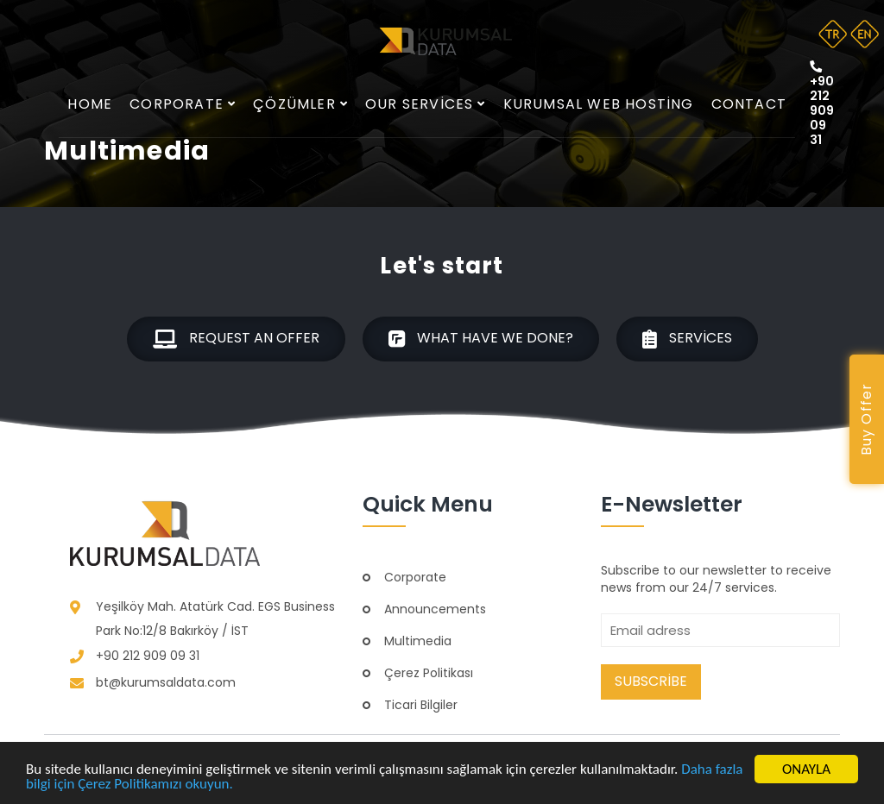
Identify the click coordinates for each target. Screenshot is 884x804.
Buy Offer (866, 419)
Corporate (182, 104)
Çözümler (300, 104)
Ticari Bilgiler (421, 704)
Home (89, 104)
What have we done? (480, 339)
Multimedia (417, 641)
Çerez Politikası (428, 673)
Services (687, 339)
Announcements (435, 609)
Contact (748, 104)
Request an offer (236, 339)
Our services (425, 104)
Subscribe (651, 681)
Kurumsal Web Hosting (598, 104)
